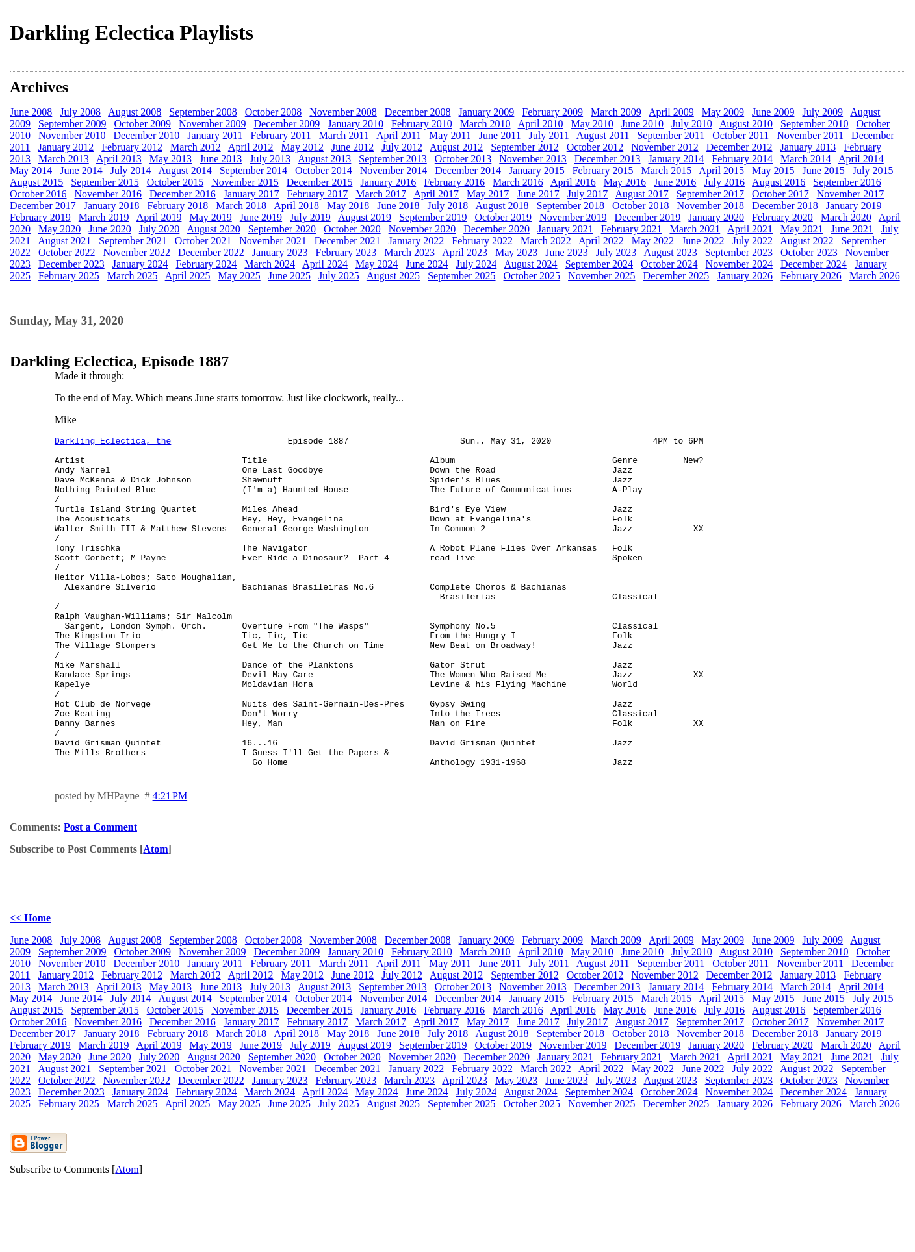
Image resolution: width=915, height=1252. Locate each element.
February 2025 (68, 275)
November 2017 (850, 193)
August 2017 (641, 193)
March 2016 (518, 182)
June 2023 (566, 252)
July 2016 (724, 182)
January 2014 (676, 158)
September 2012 (524, 147)
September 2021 (132, 240)
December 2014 (468, 170)
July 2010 (691, 123)
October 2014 (323, 170)
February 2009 (552, 112)
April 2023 (464, 252)
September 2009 (72, 123)
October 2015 (175, 182)
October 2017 (780, 193)
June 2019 (261, 217)
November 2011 (810, 135)
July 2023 (616, 252)
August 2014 (184, 170)
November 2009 (212, 123)
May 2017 (488, 193)
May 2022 (653, 240)
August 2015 (36, 182)
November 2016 (108, 193)
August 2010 (746, 123)
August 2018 (501, 205)
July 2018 (448, 205)
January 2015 (537, 170)
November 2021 (273, 240)
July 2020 (159, 228)
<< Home (30, 984)
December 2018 (785, 205)
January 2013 (808, 147)
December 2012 (739, 147)
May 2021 (801, 228)
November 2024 (739, 263)
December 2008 (418, 112)
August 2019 (364, 217)
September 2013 (392, 158)
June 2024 (427, 263)
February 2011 (280, 135)
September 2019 (433, 217)
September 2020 (282, 228)
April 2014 (861, 158)
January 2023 (280, 252)
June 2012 (352, 147)
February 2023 (346, 252)
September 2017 (710, 193)
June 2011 (500, 135)
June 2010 (642, 123)
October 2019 (503, 217)
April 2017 (436, 193)
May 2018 (348, 205)
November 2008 (343, 112)
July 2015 (873, 170)
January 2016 (388, 182)
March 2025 (132, 275)
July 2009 (822, 112)
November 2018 (711, 205)
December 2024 (813, 263)
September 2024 (599, 263)
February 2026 (811, 275)
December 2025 (676, 275)
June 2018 (398, 205)
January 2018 (112, 205)
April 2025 (188, 275)
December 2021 (348, 240)
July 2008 (80, 112)
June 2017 (538, 193)
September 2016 (847, 182)
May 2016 (625, 182)
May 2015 (773, 170)
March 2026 (874, 275)
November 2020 (422, 228)
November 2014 (394, 170)
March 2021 (694, 228)
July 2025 (338, 275)
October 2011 (740, 135)
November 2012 (665, 147)
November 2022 (137, 252)
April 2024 (325, 263)
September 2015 (104, 182)
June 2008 (31, 112)
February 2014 (742, 158)
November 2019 (573, 217)
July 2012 (401, 147)
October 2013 (463, 158)
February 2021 (631, 228)
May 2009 (723, 112)
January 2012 (66, 147)
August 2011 (603, 135)
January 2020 (716, 217)
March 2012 (195, 147)
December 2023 (71, 263)
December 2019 (648, 217)
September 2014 (253, 170)
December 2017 (43, 205)
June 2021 (852, 228)
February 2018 (178, 205)
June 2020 (109, 228)
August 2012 (456, 147)
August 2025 (393, 275)
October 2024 (669, 263)
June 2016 (675, 182)
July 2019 (310, 217)
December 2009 (286, 123)
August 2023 (670, 252)
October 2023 (809, 252)
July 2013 (270, 158)
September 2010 (814, 123)
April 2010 (540, 123)
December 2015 (320, 182)
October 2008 (273, 112)
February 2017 (317, 193)
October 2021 (203, 240)
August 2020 (213, 228)
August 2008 (134, 112)
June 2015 (823, 170)
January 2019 (854, 205)
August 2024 (530, 263)
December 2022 (211, 252)
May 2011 (450, 135)
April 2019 (159, 217)
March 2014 (805, 158)
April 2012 (251, 147)
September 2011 (670, 135)
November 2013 (533, 158)
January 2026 (745, 275)
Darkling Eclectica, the (113, 442)
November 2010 (72, 135)
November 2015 (245, 182)
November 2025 (602, 275)
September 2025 (461, 275)
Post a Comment (100, 893)
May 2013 (170, 158)
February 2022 (482, 240)
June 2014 (81, 170)
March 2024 (269, 263)
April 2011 (398, 135)
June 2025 (289, 275)
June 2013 (221, 158)
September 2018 (570, 205)
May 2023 (516, 252)
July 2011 (549, 135)
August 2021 (64, 240)
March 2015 (666, 170)
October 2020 (352, 228)
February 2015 (603, 170)
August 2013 (324, 158)
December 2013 (607, 158)
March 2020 (846, 217)
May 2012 (302, 147)
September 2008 (203, 112)
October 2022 (67, 252)
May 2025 (239, 275)
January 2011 (214, 135)
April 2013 (119, 158)
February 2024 (206, 263)
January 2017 (251, 193)
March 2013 (63, 158)
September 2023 (739, 252)
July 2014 (130, 170)
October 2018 (640, 205)
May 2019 (210, 217)
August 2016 (778, 182)
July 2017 (587, 193)
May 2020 (59, 228)
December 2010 (147, 135)
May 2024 (376, 263)
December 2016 (182, 193)
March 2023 (409, 252)
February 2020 (782, 217)
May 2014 (31, 170)
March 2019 (104, 217)
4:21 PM (170, 862)
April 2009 (671, 112)
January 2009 (487, 112)
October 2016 (38, 193)
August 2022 (806, 240)
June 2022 (703, 240)
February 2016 (454, 182)
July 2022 (752, 240)
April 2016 (573, 182)
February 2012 (131, 147)
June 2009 (773, 112)
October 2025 (532, 275)
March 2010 (485, 123)
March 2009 (616, 112)
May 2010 (592, 123)
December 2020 (496, 228)
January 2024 (140, 263)
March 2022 (546, 240)
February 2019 (40, 217)
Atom (155, 915)
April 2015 (721, 170)
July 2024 (476, 263)
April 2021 (750, 228)
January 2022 (417, 240)
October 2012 (595, 147)
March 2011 (344, 135)
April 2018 (296, 205)
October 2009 (142, 123)
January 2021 (565, 228)
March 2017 (380, 193)
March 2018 (241, 205)
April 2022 (601, 240)
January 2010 (355, 123)
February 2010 (421, 123)
